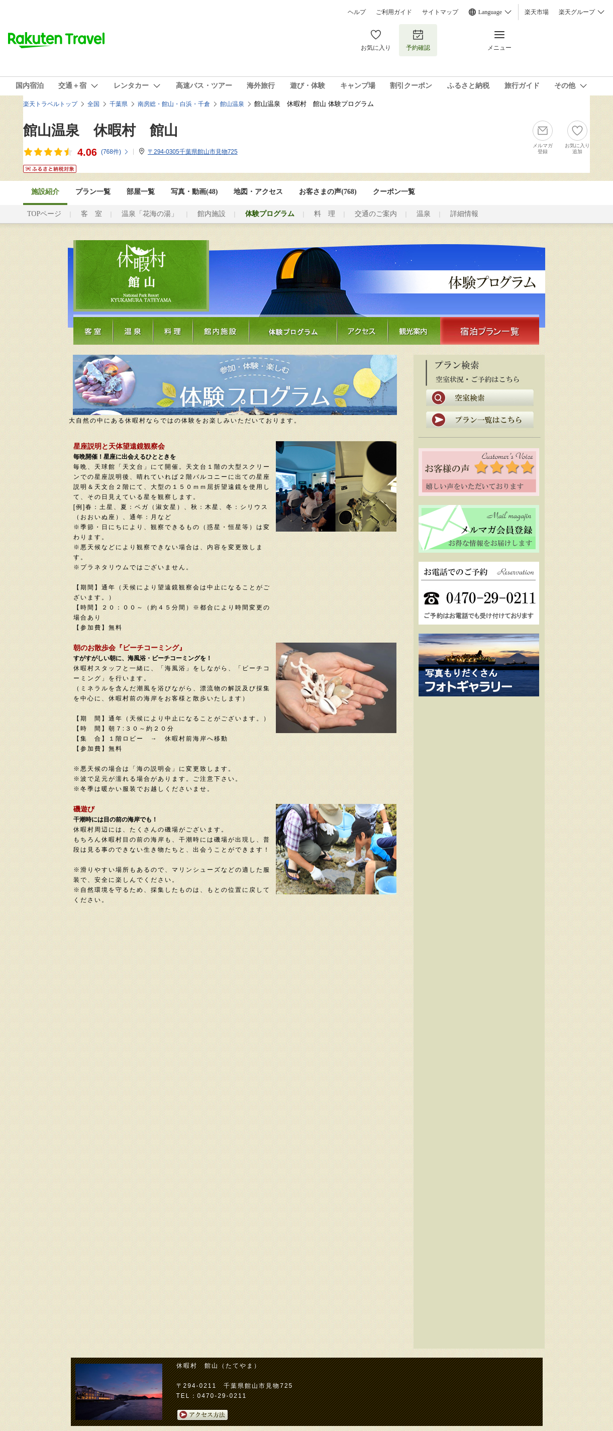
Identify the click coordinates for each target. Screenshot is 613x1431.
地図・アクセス (258, 191)
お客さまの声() (327, 191)
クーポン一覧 (394, 191)
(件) (115, 152)
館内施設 (211, 214)
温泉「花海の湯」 (150, 214)
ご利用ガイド (394, 12)
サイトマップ (440, 12)
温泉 (424, 214)
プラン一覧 (93, 191)
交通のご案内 (376, 214)
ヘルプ (357, 12)
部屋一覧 (141, 191)
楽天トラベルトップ (50, 104)
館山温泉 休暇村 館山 (100, 130)
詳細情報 (464, 214)
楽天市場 (537, 12)
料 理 (324, 214)
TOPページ (44, 214)
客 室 (91, 214)
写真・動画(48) (194, 191)
